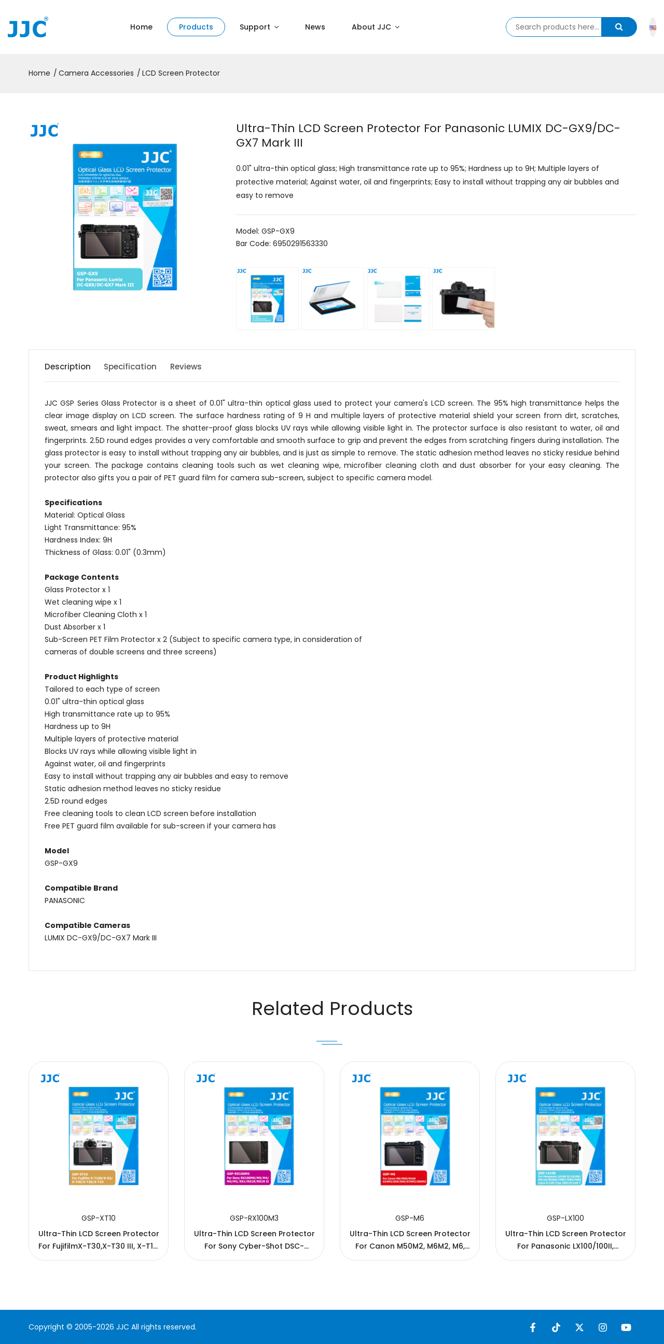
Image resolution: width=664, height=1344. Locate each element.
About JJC (375, 27)
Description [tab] (69, 367)
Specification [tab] (139, 367)
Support (259, 27)
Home (141, 27)
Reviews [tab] (202, 367)
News (315, 27)
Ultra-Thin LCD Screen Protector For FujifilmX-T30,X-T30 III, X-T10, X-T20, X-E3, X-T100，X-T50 (98, 1246)
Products (196, 27)
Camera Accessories (96, 73)
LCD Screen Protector (181, 73)
